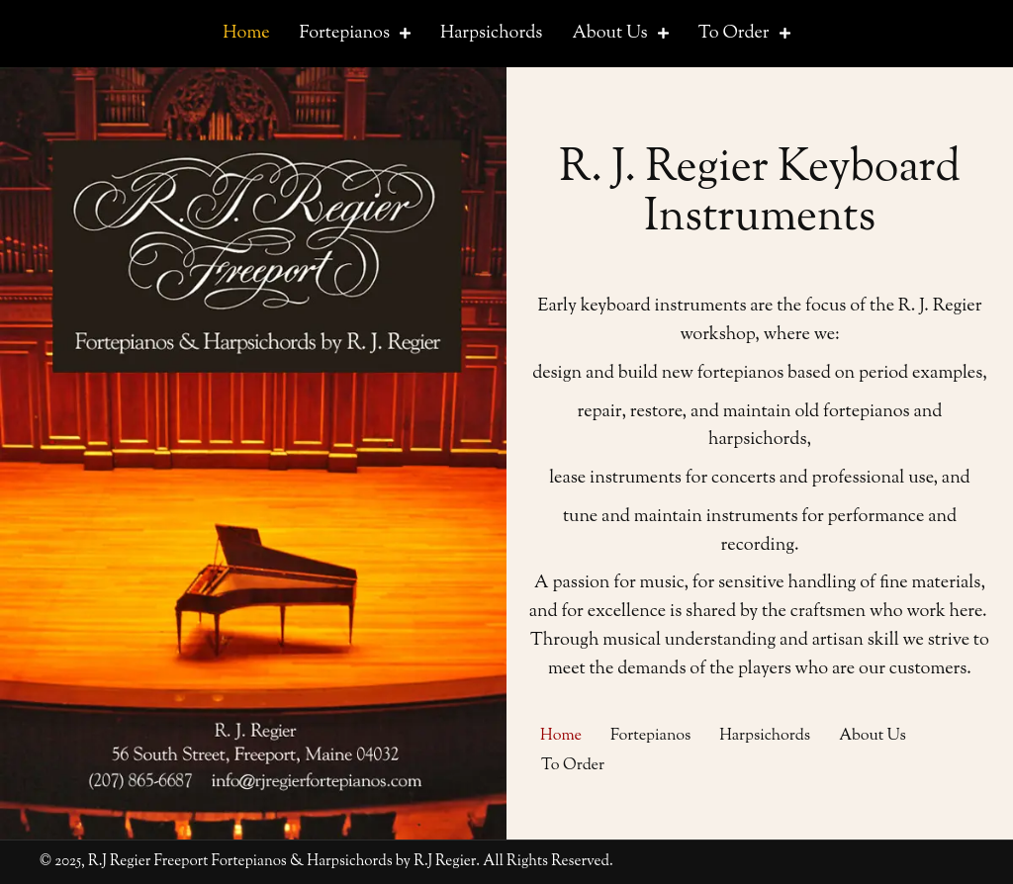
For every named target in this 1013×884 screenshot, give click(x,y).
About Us (872, 736)
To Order (572, 765)
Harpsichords (764, 736)
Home (561, 736)
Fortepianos (650, 736)
